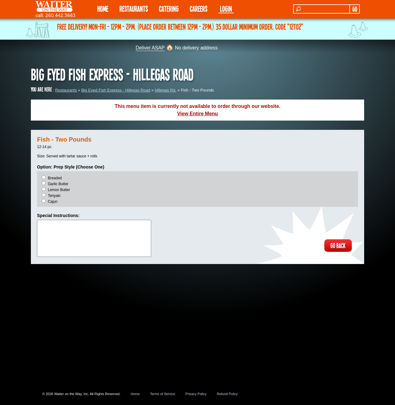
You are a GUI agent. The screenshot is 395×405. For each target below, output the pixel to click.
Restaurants (66, 90)
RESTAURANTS (133, 8)
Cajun (52, 201)
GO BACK (338, 245)
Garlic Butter (58, 184)
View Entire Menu (197, 113)
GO (354, 9)
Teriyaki (54, 196)
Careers (198, 8)
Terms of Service (162, 394)
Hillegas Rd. (165, 90)
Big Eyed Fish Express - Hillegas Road (115, 90)
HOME (102, 8)
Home (135, 394)
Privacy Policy (195, 394)
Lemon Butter (59, 190)
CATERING (169, 8)
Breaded (55, 178)
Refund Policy (227, 394)
